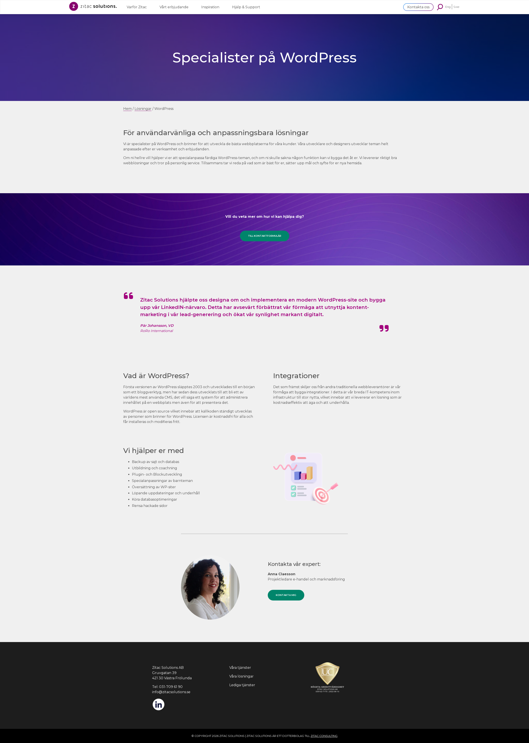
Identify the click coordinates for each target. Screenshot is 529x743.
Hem (127, 109)
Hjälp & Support (246, 7)
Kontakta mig (286, 595)
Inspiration (210, 7)
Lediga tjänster (242, 685)
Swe (456, 6)
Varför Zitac (137, 7)
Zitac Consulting (324, 736)
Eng (448, 6)
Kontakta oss (418, 7)
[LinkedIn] (158, 710)
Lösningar (143, 109)
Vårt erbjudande (174, 7)
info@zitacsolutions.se (171, 692)
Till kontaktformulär (264, 235)
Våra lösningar (241, 676)
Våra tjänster (240, 668)
